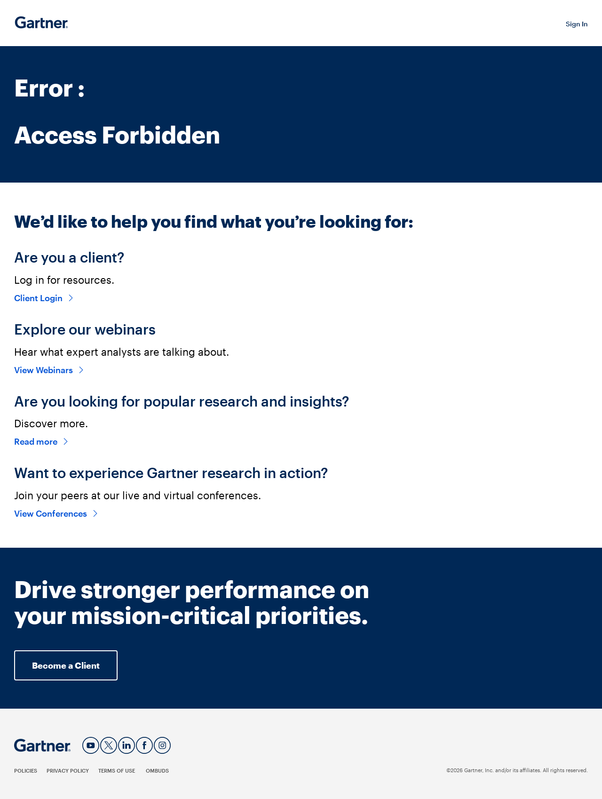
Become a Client (66, 665)
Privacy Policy (68, 770)
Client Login (44, 298)
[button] (577, 23)
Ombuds (157, 770)
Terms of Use (117, 770)
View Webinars (49, 370)
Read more (41, 441)
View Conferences (56, 513)
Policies (25, 770)
